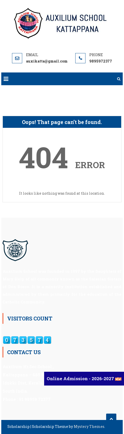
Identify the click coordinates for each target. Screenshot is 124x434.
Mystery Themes (89, 426)
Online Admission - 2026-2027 (81, 378)
